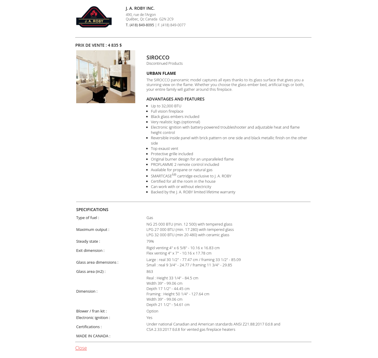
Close (81, 348)
